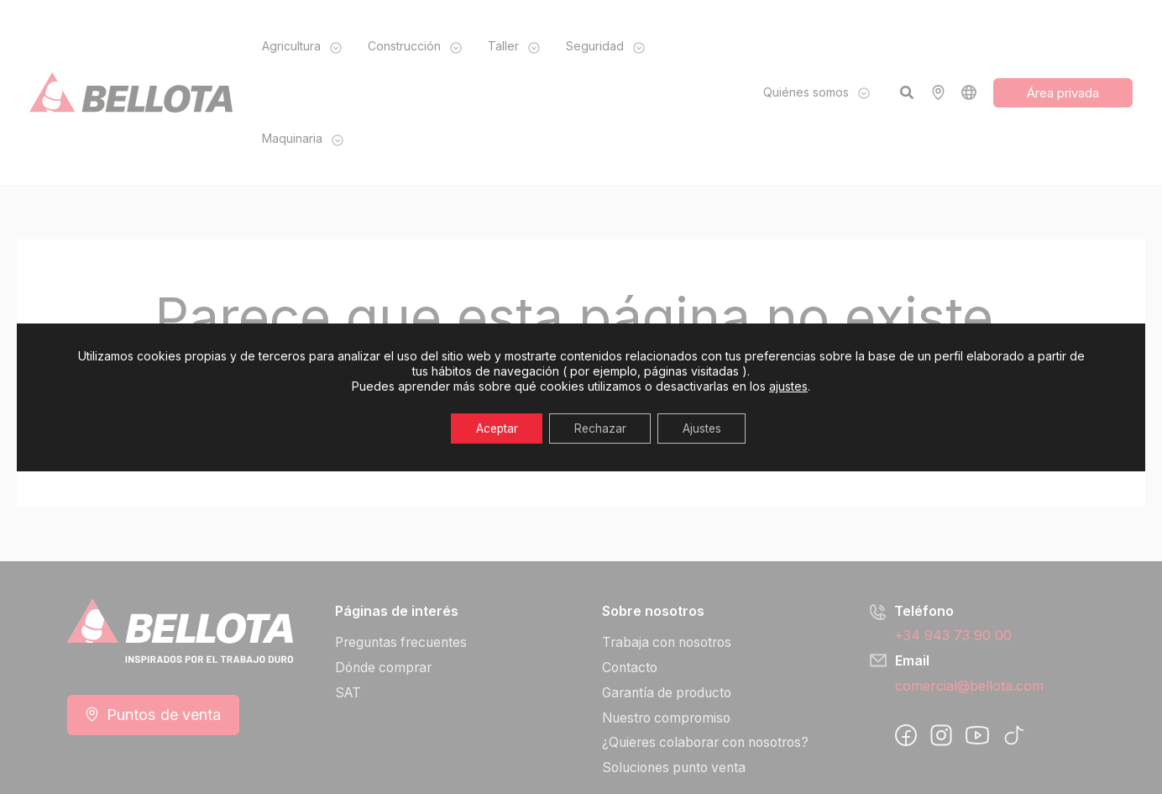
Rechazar (600, 428)
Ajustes (704, 428)
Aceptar (495, 428)
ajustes (788, 386)
